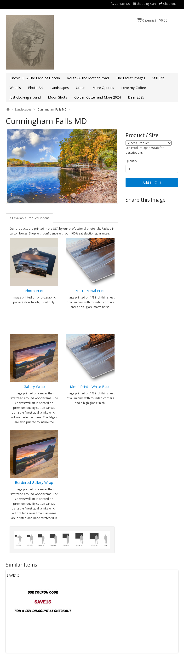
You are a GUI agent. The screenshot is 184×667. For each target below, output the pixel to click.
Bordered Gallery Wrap (34, 482)
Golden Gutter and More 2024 (97, 97)
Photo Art (35, 87)
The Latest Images (130, 78)
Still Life (158, 78)
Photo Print (34, 290)
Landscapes (59, 87)
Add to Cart (152, 182)
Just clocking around (25, 97)
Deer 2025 (136, 97)
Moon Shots (57, 97)
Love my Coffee (133, 87)
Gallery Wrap (34, 386)
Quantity (131, 161)
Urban (80, 87)
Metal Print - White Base (90, 386)
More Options (103, 87)
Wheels (15, 87)
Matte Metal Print (90, 290)
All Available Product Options (29, 218)
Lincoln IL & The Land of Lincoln (35, 78)
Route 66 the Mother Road (88, 78)
